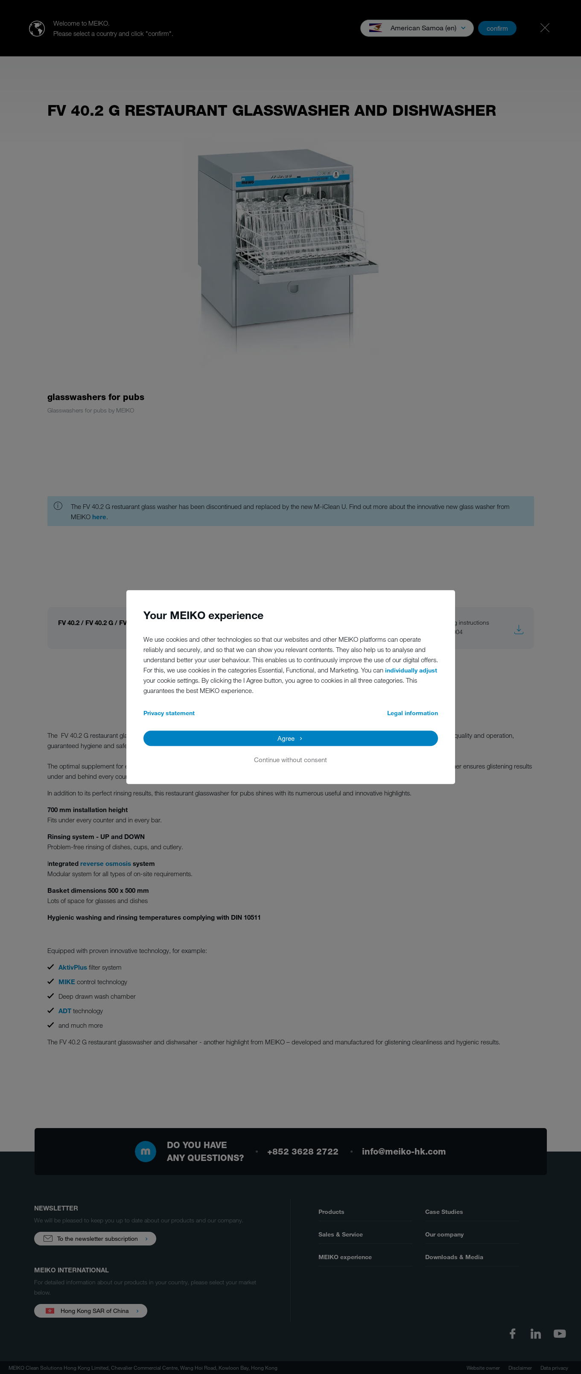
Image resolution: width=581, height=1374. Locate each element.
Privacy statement (169, 712)
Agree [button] (286, 738)
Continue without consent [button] (290, 759)
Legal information (412, 712)
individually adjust (411, 670)
